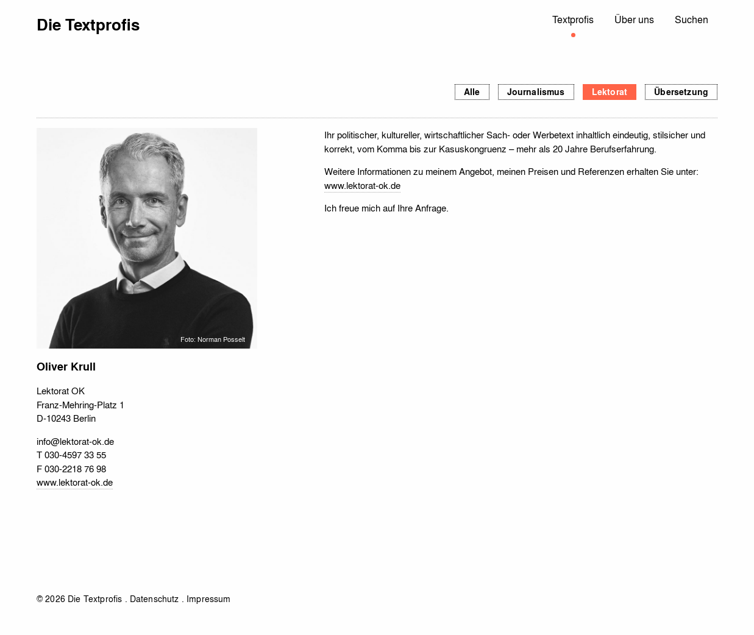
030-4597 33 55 (75, 454)
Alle (472, 91)
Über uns (634, 19)
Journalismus (536, 91)
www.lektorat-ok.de (75, 482)
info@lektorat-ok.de (75, 441)
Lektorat (609, 91)
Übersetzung (681, 91)
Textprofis (573, 19)
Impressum (208, 598)
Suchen (691, 19)
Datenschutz (154, 598)
